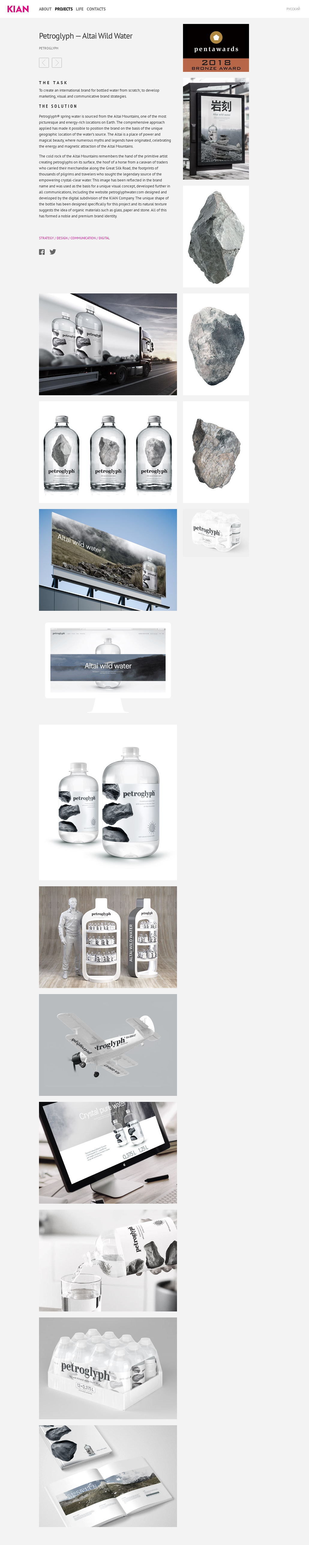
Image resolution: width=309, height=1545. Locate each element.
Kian (18, 9)
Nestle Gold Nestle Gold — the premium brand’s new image (44, 63)
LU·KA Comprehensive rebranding (57, 63)
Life (79, 9)
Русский (293, 9)
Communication (83, 238)
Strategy (46, 238)
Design (62, 238)
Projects (64, 9)
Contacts (96, 9)
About (45, 9)
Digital (104, 238)
